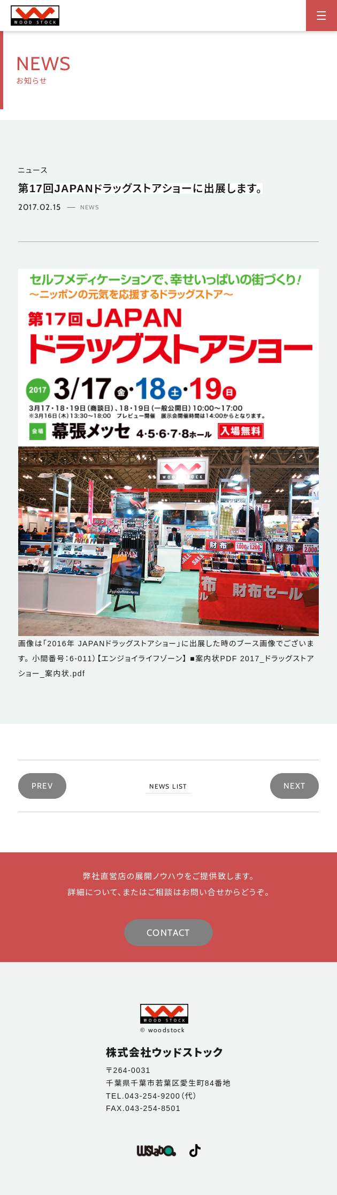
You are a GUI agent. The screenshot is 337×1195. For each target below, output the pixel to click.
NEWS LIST (168, 786)
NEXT (295, 786)
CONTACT (168, 932)
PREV (42, 786)
